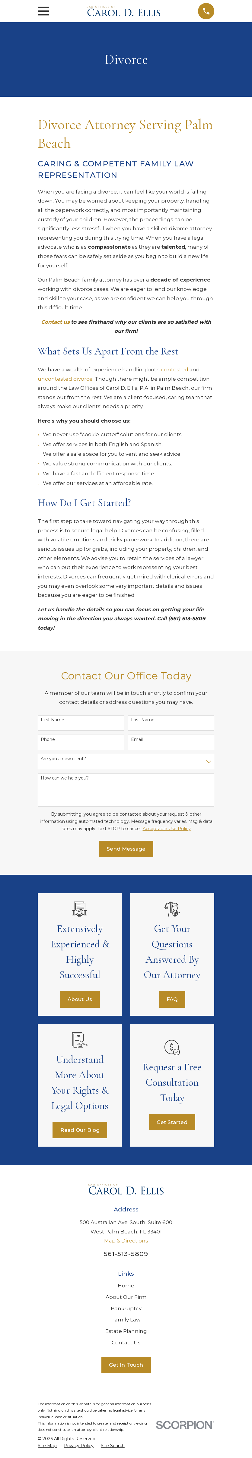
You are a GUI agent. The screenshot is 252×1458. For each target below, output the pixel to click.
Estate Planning (126, 1331)
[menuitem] (47, 1446)
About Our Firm (126, 1297)
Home (126, 1286)
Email (137, 739)
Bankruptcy (126, 1308)
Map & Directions (126, 1241)
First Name (52, 720)
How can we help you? (65, 778)
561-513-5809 (126, 1254)
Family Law (126, 1320)
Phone (48, 739)
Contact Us (126, 1343)
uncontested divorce (65, 379)
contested (174, 370)
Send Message (126, 849)
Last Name (143, 720)
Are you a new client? (63, 758)
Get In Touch (126, 1365)
